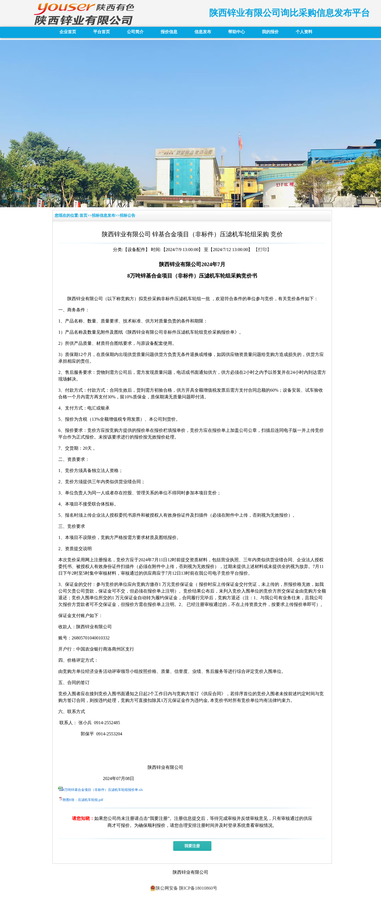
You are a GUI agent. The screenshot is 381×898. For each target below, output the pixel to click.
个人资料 (304, 32)
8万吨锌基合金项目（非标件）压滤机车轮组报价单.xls (103, 790)
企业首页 (67, 32)
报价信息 (169, 32)
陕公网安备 (164, 888)
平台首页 (101, 32)
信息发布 (202, 32)
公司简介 (135, 32)
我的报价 (270, 32)
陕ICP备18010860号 (197, 888)
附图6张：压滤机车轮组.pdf (83, 800)
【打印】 (262, 249)
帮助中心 (236, 32)
